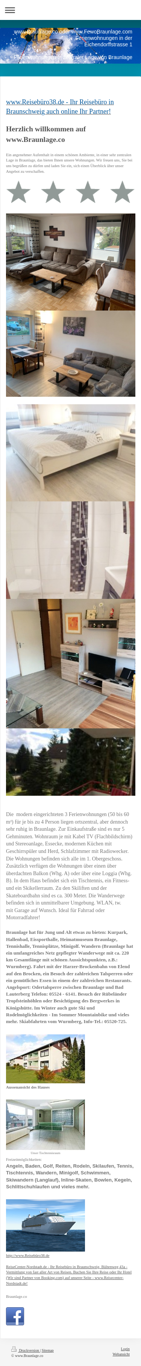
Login (125, 1349)
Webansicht (121, 1354)
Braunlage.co (16, 1296)
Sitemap (48, 1350)
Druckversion (25, 1350)
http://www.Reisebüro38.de (27, 1255)
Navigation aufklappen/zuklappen (70, 10)
